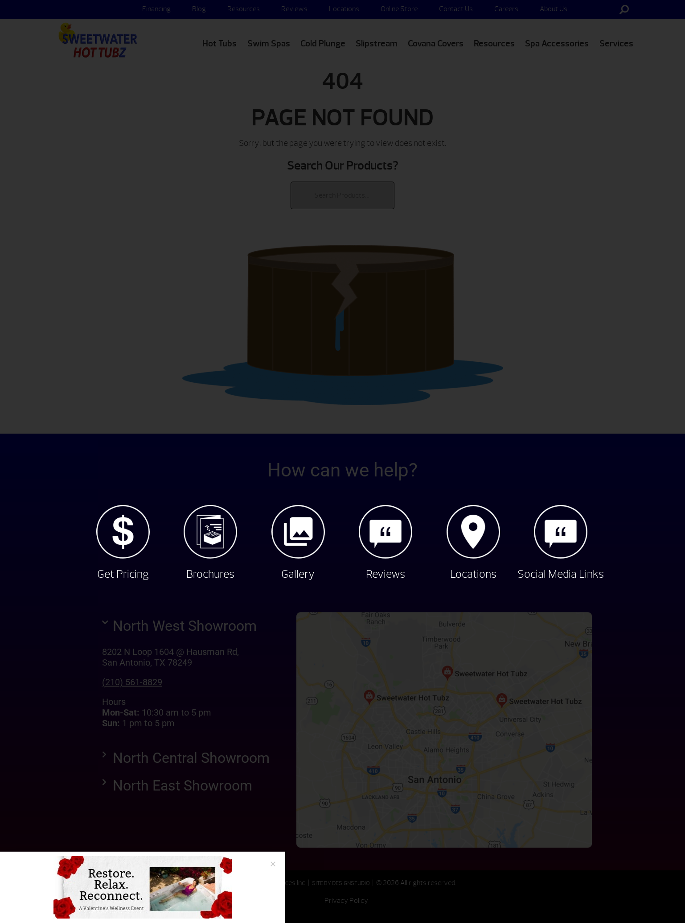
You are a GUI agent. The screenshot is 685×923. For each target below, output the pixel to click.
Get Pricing (123, 574)
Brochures (210, 574)
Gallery (298, 574)
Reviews (385, 574)
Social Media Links (560, 574)
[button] (273, 864)
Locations (473, 574)
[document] (342, 461)
